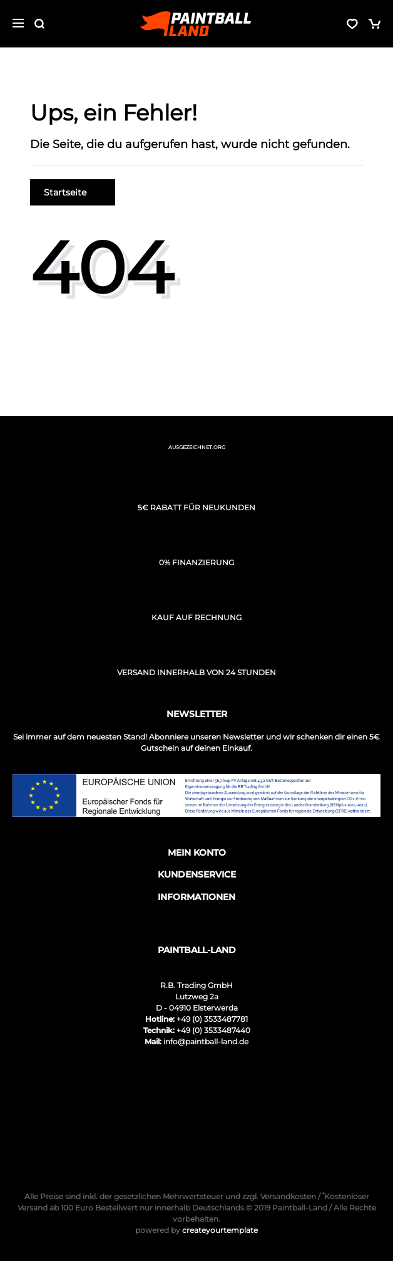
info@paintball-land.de (205, 1041)
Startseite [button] (72, 192)
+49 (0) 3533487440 (213, 1030)
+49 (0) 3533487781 (212, 1019)
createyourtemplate (196, 1230)
